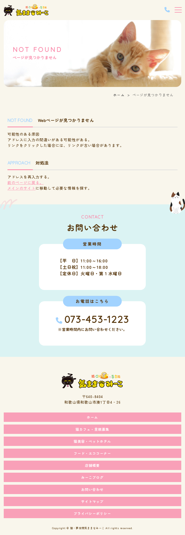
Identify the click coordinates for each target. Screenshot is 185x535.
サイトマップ (92, 501)
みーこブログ (92, 477)
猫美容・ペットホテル (92, 441)
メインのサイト (21, 188)
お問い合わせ (92, 489)
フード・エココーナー (92, 453)
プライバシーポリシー (92, 513)
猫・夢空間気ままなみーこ (87, 528)
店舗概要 (92, 465)
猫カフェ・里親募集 (92, 429)
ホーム (118, 94)
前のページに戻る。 (25, 182)
